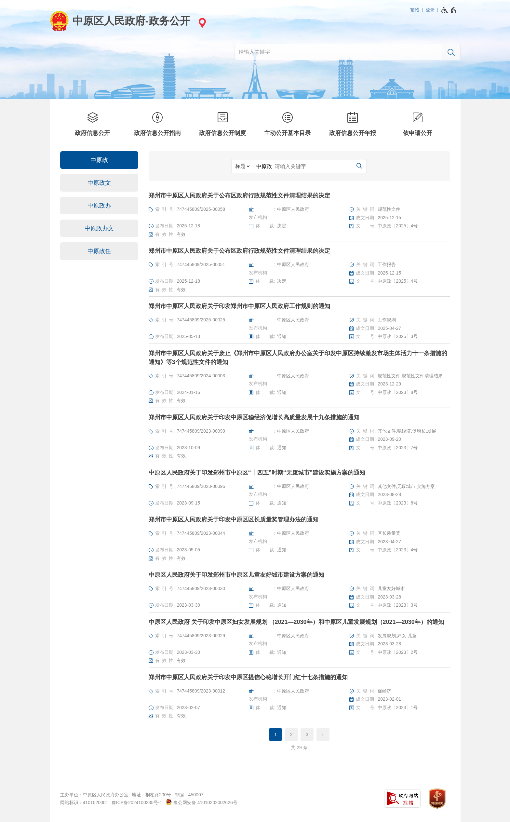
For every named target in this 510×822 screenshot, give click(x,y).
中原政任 (99, 251)
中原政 (99, 160)
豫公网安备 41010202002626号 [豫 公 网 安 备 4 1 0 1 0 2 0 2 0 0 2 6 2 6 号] (201, 802)
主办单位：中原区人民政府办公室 (94, 794)
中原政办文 (99, 228)
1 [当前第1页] (275, 734)
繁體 (414, 9)
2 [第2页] (291, 734)
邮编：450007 (189, 794)
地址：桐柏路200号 (151, 794)
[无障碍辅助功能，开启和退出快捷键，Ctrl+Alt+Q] (449, 10)
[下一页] (322, 734)
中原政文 (99, 183)
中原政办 (99, 205)
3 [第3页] (307, 734)
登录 (430, 9)
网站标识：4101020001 (84, 802)
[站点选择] (201, 22)
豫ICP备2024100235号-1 (137, 802)
